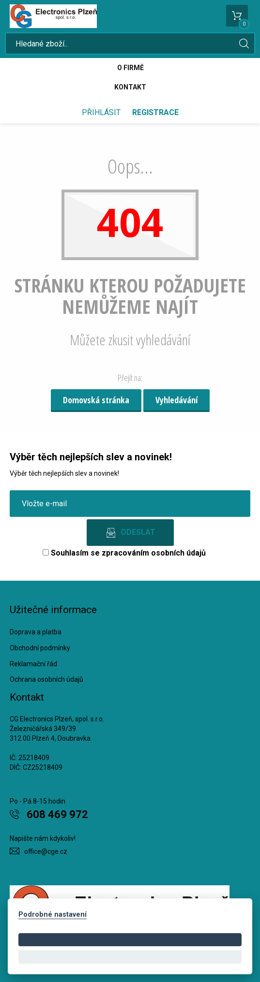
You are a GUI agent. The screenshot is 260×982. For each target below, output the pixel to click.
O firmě (130, 68)
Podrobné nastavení (52, 914)
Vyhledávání (176, 400)
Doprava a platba (35, 632)
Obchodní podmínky (40, 648)
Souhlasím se (124, 552)
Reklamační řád (33, 664)
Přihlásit (101, 112)
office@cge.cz (45, 851)
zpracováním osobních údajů (154, 552)
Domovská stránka (96, 400)
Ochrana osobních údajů (46, 679)
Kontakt (130, 87)
